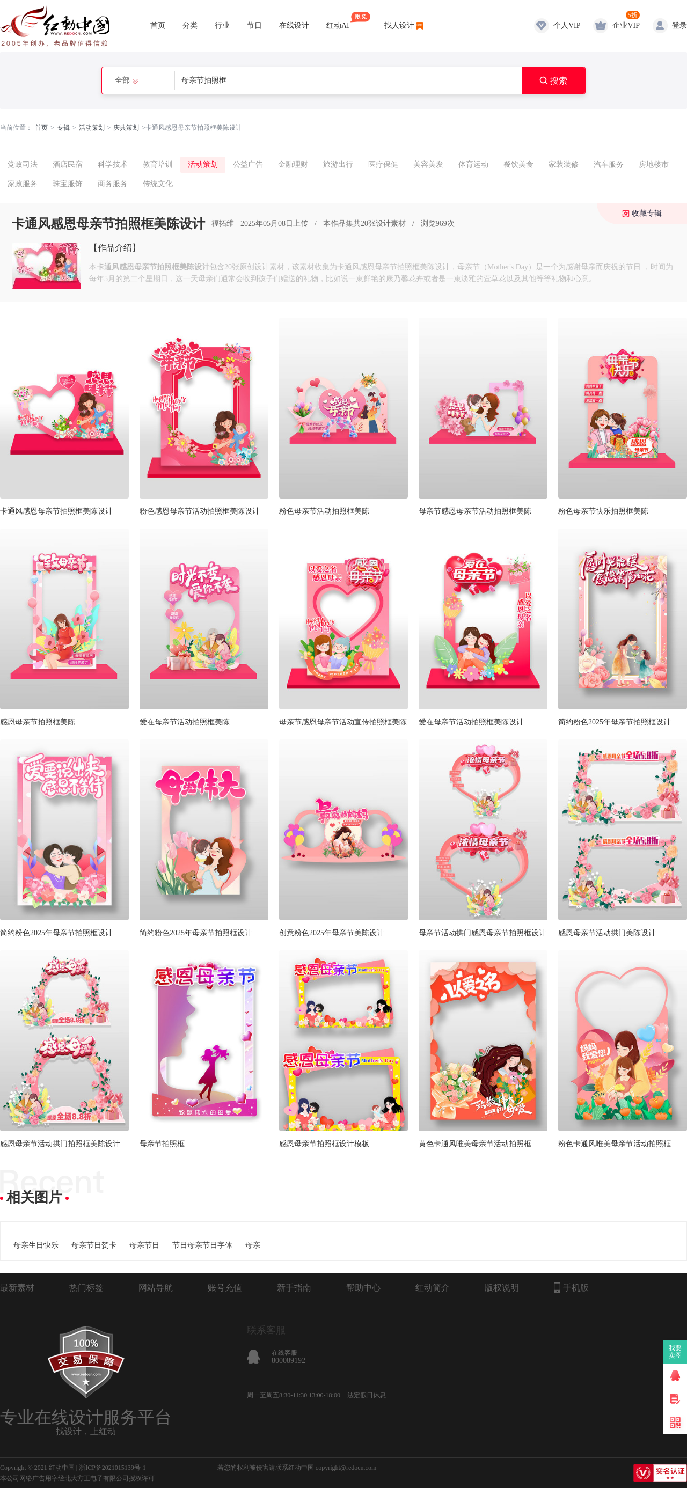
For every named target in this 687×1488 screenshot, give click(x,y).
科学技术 (113, 164)
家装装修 (564, 164)
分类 (190, 25)
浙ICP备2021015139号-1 (112, 1467)
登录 (679, 25)
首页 (157, 25)
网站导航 (155, 1287)
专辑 (63, 127)
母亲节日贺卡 (93, 1245)
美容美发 (428, 164)
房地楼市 (654, 164)
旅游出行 (338, 164)
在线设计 (294, 25)
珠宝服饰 (68, 184)
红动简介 (432, 1287)
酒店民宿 (68, 164)
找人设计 (399, 25)
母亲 (252, 1245)
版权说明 (502, 1287)
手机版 (571, 1287)
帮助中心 (363, 1287)
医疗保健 (383, 164)
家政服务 (23, 184)
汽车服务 (609, 164)
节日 (254, 25)
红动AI (337, 21)
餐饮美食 (518, 164)
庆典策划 (126, 127)
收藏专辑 (647, 213)
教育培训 (158, 164)
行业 (222, 25)
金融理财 (293, 164)
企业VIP (626, 25)
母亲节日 (144, 1245)
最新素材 (17, 1287)
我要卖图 (675, 1351)
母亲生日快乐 (36, 1245)
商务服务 (113, 184)
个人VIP (567, 25)
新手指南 (294, 1287)
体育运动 (473, 164)
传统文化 (158, 184)
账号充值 (225, 1287)
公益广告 (248, 164)
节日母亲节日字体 (202, 1245)
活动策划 (92, 127)
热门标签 (86, 1287)
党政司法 (23, 164)
